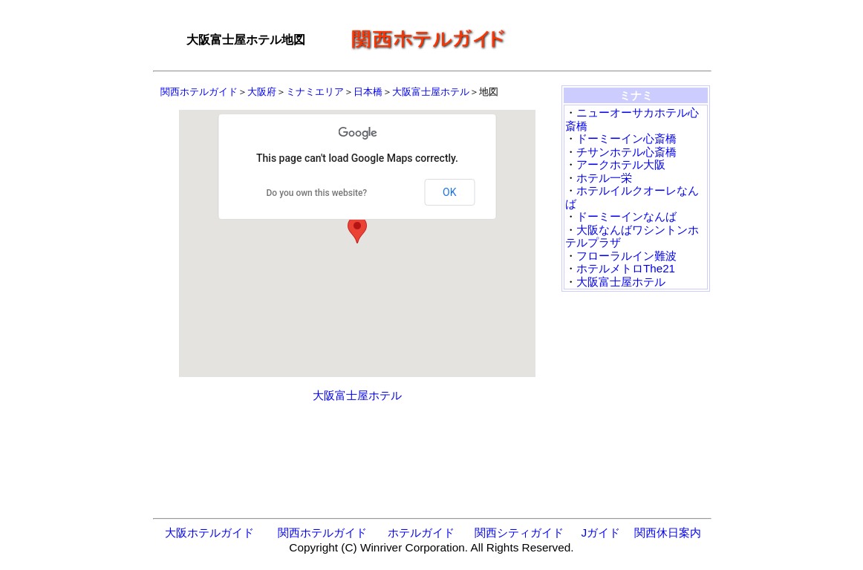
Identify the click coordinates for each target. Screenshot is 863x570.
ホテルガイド (421, 532)
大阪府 (261, 91)
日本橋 (368, 91)
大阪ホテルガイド (209, 532)
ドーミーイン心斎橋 (626, 138)
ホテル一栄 (604, 177)
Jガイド (600, 532)
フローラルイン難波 (626, 255)
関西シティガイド (519, 532)
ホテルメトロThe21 (625, 268)
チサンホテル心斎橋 (626, 151)
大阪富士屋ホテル (430, 91)
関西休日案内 (667, 532)
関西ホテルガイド (199, 91)
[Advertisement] (613, 40)
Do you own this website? (317, 193)
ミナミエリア (315, 91)
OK (449, 192)
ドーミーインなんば (626, 216)
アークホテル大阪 (620, 164)
